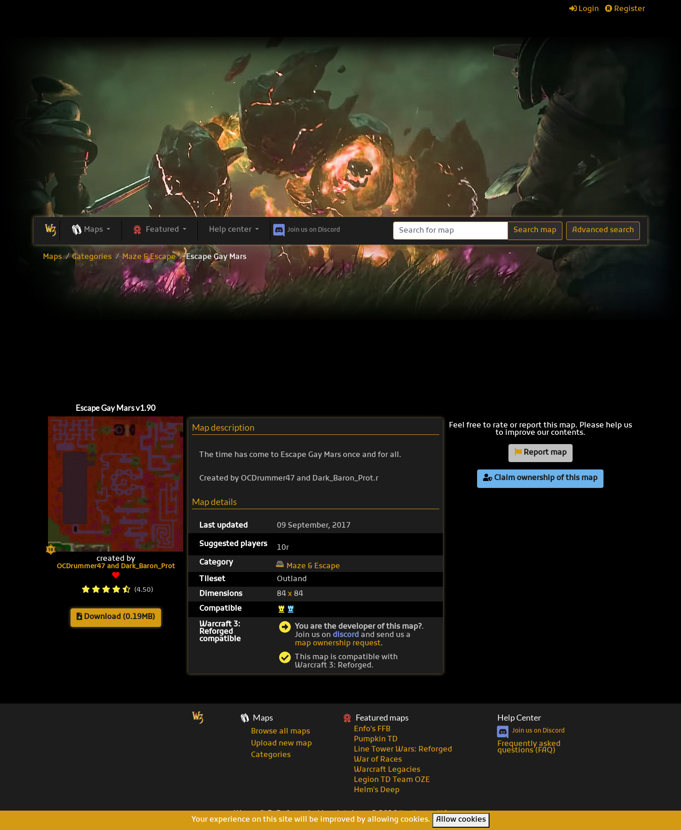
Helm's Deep (377, 790)
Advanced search (603, 230)
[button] (90, 230)
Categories (92, 257)
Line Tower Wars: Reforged (403, 749)
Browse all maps (280, 731)
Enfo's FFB (372, 729)
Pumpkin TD (376, 739)
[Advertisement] (340, 147)
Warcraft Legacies (387, 770)
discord (346, 635)
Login (584, 9)
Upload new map (281, 743)
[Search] (450, 231)
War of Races (378, 759)
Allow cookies (461, 819)
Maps (52, 257)
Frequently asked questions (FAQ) (529, 747)
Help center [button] (231, 230)
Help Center (519, 717)
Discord (305, 228)
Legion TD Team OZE (392, 780)
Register (625, 9)
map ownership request (338, 643)
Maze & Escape (149, 257)
